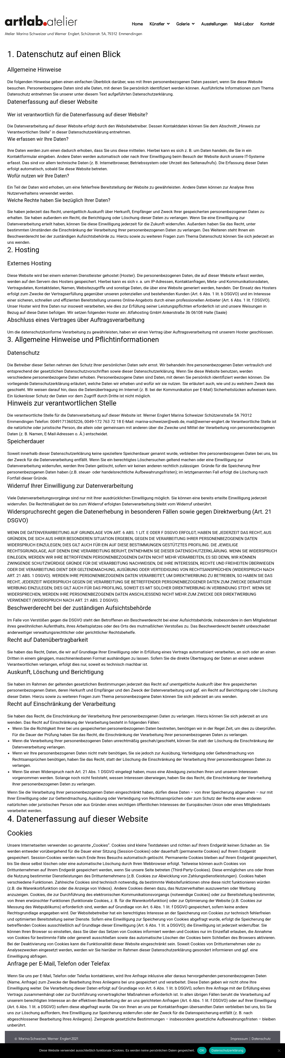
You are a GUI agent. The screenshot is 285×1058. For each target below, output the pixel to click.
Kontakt (267, 24)
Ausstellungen (214, 24)
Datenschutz (261, 1038)
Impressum (239, 1038)
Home (137, 24)
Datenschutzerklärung (227, 1050)
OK (202, 1050)
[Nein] (279, 1050)
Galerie (185, 23)
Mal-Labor (244, 24)
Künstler (160, 23)
